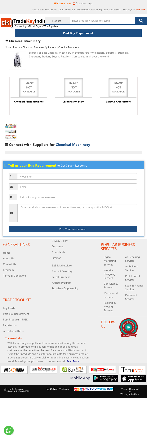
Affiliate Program (61, 282)
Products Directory (22, 47)
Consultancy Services (111, 285)
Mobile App (80, 377)
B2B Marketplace (68, 7)
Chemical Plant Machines (29, 101)
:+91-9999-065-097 (22, 7)
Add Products (109, 7)
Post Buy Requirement (78, 33)
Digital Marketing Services (110, 260)
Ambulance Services (131, 268)
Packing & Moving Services (110, 306)
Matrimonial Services (111, 295)
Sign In (130, 7)
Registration (10, 325)
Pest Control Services (132, 278)
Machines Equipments (45, 47)
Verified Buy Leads (89, 7)
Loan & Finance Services (134, 287)
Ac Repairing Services (132, 258)
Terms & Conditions (14, 275)
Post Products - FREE (15, 319)
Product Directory (62, 271)
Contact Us (9, 264)
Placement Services (131, 297)
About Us (8, 258)
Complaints (58, 252)
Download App (83, 3)
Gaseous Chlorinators (118, 101)
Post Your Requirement (73, 229)
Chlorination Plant (73, 101)
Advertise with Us (13, 331)
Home (8, 47)
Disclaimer (58, 246)
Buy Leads (9, 308)
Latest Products (47, 7)
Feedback (8, 270)
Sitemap (56, 258)
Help (121, 7)
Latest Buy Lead (61, 277)
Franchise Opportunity (65, 288)
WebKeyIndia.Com (129, 393)
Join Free (140, 9)
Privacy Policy (60, 240)
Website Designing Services (109, 274)
